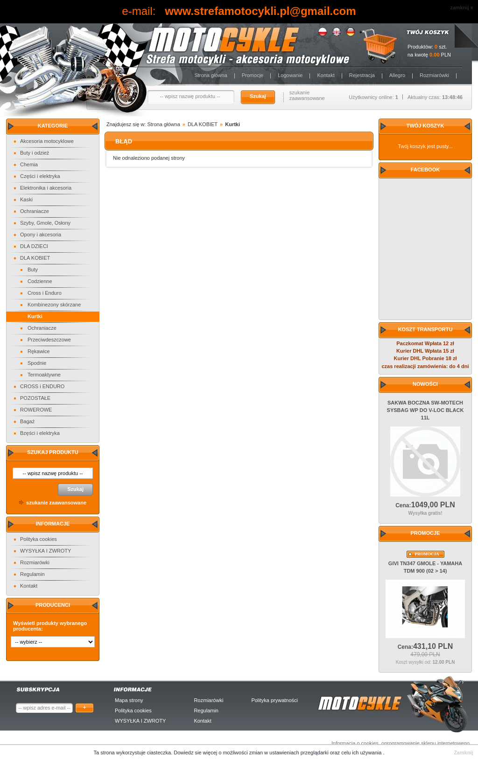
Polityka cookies (38, 539)
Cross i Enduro (45, 293)
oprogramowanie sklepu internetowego (425, 743)
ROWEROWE (36, 409)
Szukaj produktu (52, 452)
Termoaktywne (44, 374)
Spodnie (37, 363)
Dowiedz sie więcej (196, 752)
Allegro (397, 75)
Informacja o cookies (355, 743)
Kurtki (35, 316)
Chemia (29, 164)
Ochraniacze (34, 211)
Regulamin (32, 574)
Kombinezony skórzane (54, 304)
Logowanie (290, 75)
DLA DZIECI (34, 246)
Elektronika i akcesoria (45, 188)
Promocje (252, 75)
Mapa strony (129, 700)
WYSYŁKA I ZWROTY (45, 551)
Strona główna (210, 75)
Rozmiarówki (434, 75)
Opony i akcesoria (40, 234)
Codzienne (40, 281)
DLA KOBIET (35, 258)
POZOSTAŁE (35, 398)
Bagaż (27, 421)
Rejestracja (362, 75)
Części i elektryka (40, 176)
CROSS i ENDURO (42, 386)
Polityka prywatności (274, 700)
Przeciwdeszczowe (49, 339)
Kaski (26, 199)
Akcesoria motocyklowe (47, 141)
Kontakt (325, 75)
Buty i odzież (34, 153)
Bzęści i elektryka (40, 433)
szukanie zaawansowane (307, 95)
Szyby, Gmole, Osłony (45, 223)
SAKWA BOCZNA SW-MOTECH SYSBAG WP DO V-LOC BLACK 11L (425, 410)
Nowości (425, 384)
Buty (33, 269)
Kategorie (53, 125)
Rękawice (39, 351)
